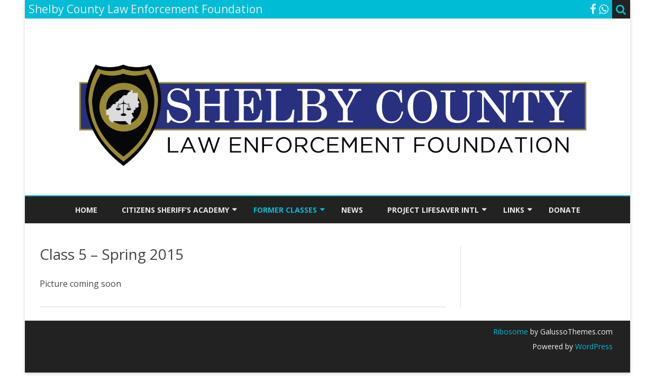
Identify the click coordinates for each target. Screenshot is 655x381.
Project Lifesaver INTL (433, 210)
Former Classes (285, 210)
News (352, 210)
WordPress (593, 346)
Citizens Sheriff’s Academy (175, 210)
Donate (564, 210)
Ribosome (510, 331)
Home (86, 210)
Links (513, 210)
